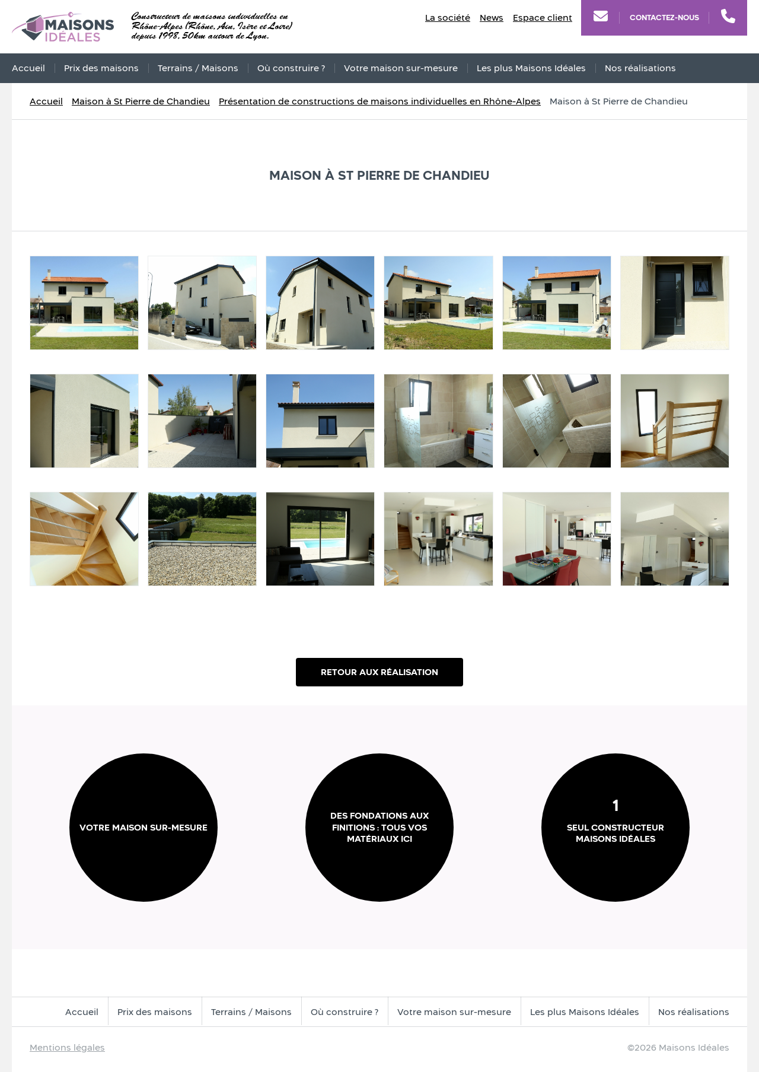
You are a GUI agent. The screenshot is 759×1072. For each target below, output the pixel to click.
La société (447, 17)
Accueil (28, 68)
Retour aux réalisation (379, 672)
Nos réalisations (640, 68)
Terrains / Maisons (198, 68)
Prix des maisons (101, 68)
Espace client (542, 17)
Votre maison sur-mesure (401, 68)
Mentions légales (67, 1047)
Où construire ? (291, 68)
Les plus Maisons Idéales (531, 68)
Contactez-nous (664, 17)
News (491, 17)
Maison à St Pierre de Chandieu (141, 101)
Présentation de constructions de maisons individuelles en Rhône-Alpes (380, 101)
